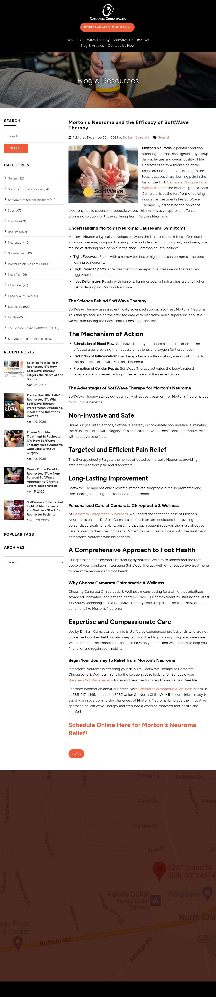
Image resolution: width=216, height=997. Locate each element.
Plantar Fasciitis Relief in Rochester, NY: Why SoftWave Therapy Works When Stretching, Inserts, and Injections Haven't (45, 405)
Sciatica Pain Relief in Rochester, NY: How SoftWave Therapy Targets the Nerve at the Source (45, 371)
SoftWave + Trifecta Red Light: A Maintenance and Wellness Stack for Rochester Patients (45, 508)
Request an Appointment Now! (107, 27)
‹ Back (76, 753)
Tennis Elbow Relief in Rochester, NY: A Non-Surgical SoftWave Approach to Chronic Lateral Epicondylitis (43, 477)
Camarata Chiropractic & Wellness (100, 514)
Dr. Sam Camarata (136, 137)
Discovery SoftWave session (90, 680)
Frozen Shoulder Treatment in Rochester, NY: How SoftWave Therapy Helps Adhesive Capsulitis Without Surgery (45, 442)
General (163, 137)
